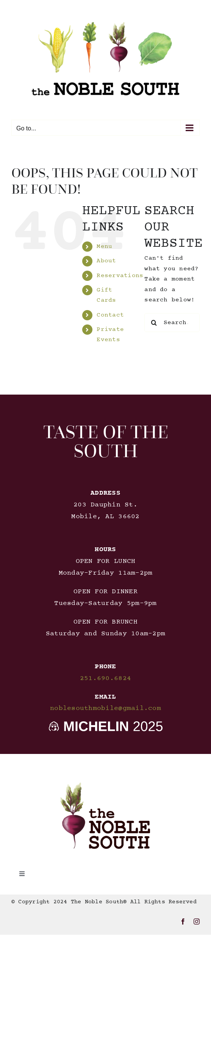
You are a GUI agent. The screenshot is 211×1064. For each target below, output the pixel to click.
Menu (104, 246)
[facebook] (183, 921)
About (106, 261)
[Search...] (172, 322)
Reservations (120, 275)
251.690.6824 (105, 678)
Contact (110, 315)
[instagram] (197, 921)
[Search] (153, 322)
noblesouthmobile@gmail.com (105, 708)
